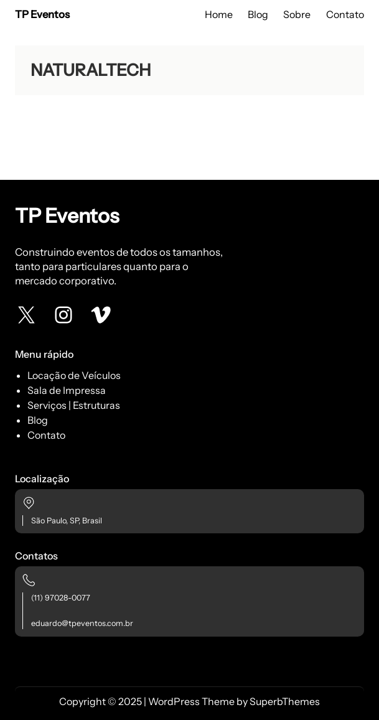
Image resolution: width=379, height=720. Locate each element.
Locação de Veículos (74, 375)
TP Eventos (42, 14)
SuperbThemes (285, 701)
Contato (46, 435)
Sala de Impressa (66, 390)
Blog (37, 420)
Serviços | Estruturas (73, 405)
